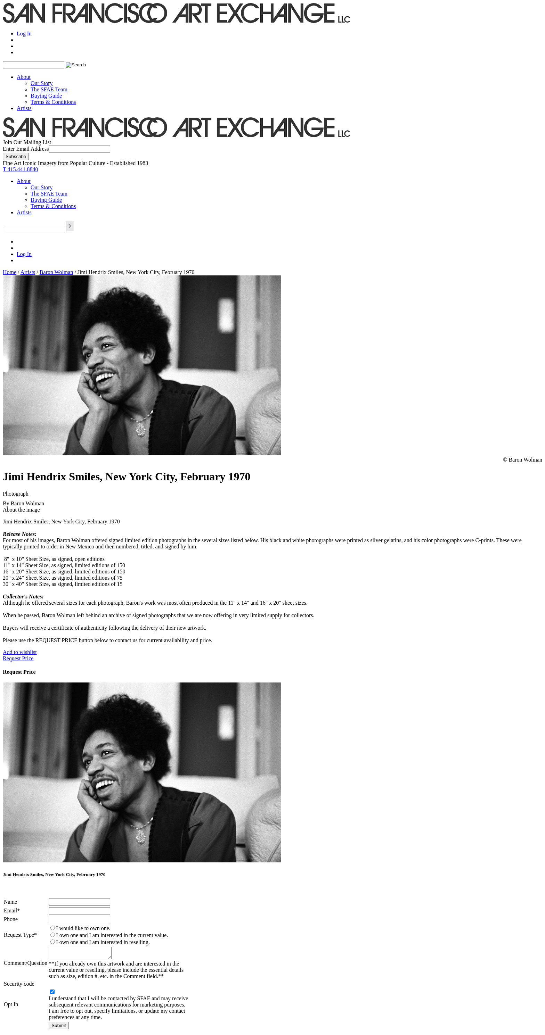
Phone (11, 919)
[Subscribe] (16, 156)
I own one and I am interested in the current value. (112, 935)
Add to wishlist (20, 652)
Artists (24, 108)
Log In (24, 33)
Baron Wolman (56, 272)
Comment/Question (25, 964)
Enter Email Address (26, 149)
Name (10, 902)
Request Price (18, 658)
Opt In (11, 1006)
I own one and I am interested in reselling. (103, 942)
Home (9, 272)
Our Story (42, 83)
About (24, 77)
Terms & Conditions (53, 102)
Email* (12, 910)
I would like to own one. (83, 928)
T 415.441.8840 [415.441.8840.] (20, 169)
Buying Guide (46, 96)
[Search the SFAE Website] (33, 64)
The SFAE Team (49, 89)
